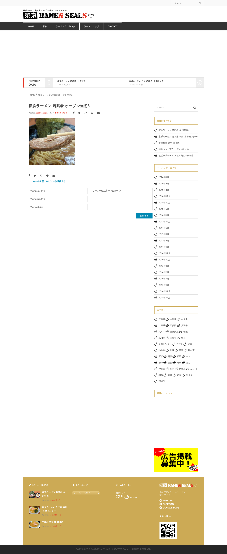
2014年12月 (164, 291)
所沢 (161, 356)
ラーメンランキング (65, 26)
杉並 (179, 356)
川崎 (172, 350)
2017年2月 (164, 240)
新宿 (170, 356)
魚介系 (189, 375)
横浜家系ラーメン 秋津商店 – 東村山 (176, 155)
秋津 (172, 369)
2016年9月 (164, 266)
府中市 (191, 350)
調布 (161, 375)
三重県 (162, 319)
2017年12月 (164, 221)
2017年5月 (164, 234)
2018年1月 (164, 215)
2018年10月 (164, 202)
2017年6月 (164, 228)
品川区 (162, 338)
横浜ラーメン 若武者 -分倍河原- (71, 81)
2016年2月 (164, 272)
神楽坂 (162, 369)
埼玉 (183, 338)
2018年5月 (164, 209)
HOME (31, 26)
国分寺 (173, 338)
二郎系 (162, 325)
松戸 (161, 362)
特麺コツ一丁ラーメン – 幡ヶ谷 (174, 149)
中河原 (173, 319)
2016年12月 (164, 253)
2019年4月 (164, 190)
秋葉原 (182, 369)
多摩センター (165, 344)
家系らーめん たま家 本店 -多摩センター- (147, 81)
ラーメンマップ (91, 26)
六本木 (162, 331)
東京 (45, 26)
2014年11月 (164, 297)
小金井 (162, 350)
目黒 (188, 362)
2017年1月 (164, 247)
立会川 (193, 369)
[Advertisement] (113, 54)
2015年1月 (164, 285)
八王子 (184, 325)
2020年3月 (164, 177)
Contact (112, 26)
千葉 (185, 331)
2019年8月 (164, 183)
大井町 (179, 344)
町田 (179, 362)
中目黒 (184, 319)
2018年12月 (164, 196)
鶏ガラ (162, 381)
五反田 (173, 325)
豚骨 (170, 375)
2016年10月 (164, 259)
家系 (190, 344)
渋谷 (170, 362)
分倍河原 (174, 331)
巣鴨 (181, 350)
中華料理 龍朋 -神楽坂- (169, 143)
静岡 (179, 375)
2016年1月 (164, 278)
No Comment (61, 113)
